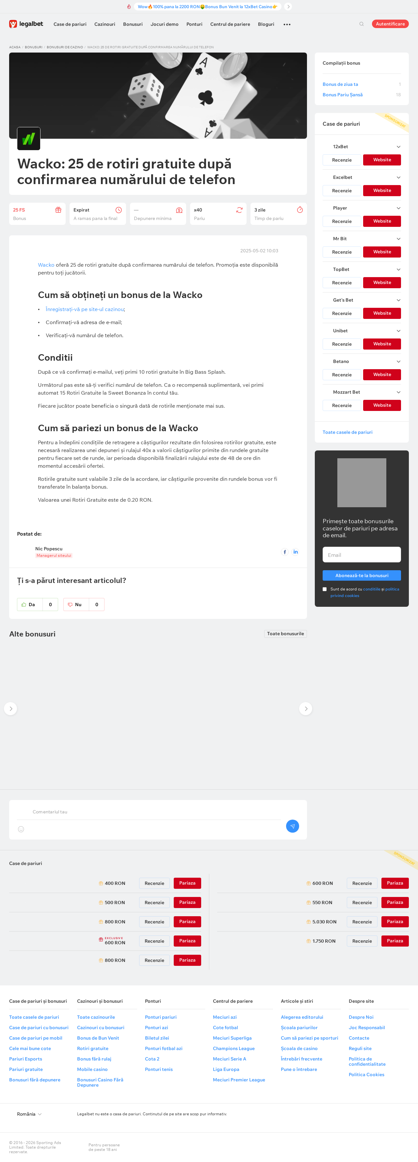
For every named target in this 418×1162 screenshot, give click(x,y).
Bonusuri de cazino (65, 47)
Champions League (234, 1048)
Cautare (361, 23)
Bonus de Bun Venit (98, 1038)
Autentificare (390, 24)
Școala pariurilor (299, 1027)
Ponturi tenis (159, 1069)
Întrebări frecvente (301, 1059)
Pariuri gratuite (26, 1069)
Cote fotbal (225, 1027)
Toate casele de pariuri (348, 432)
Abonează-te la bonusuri (362, 574)
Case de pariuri (70, 24)
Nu (89, 604)
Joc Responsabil (367, 1027)
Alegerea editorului (302, 1017)
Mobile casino (92, 1069)
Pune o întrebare (299, 1069)
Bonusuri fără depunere (34, 1080)
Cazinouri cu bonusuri (100, 1027)
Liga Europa (226, 1069)
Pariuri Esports (25, 1059)
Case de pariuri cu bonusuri (39, 1027)
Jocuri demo (165, 24)
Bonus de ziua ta (362, 84)
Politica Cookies (366, 1074)
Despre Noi (361, 1017)
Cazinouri (104, 24)
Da (43, 604)
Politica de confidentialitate (367, 1061)
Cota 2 (152, 1059)
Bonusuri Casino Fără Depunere (100, 1082)
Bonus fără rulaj (94, 1059)
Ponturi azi (156, 1027)
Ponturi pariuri (161, 1017)
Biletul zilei (157, 1038)
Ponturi (194, 24)
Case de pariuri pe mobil (35, 1038)
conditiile (371, 589)
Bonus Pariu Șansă (362, 94)
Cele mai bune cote (30, 1048)
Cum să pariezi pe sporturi (309, 1038)
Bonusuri (133, 24)
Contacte (359, 1038)
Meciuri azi (225, 1017)
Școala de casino (299, 1048)
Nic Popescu (48, 548)
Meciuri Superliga (232, 1038)
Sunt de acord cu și (364, 592)
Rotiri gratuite (92, 1048)
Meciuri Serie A (229, 1059)
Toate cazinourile (96, 1017)
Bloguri (266, 24)
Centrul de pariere (230, 24)
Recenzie (342, 160)
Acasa (15, 47)
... (287, 21)
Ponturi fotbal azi (164, 1048)
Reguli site (360, 1048)
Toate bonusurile (285, 634)
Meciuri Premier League (239, 1080)
